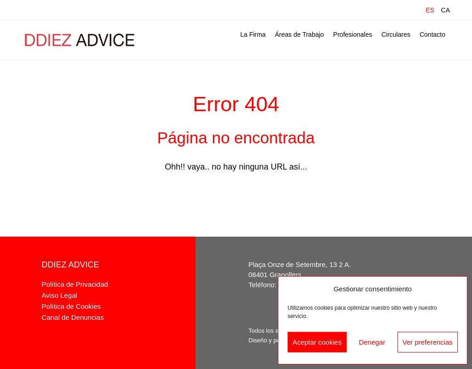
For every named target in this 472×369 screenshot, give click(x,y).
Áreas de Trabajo (299, 34)
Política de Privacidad (75, 284)
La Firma (252, 34)
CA (445, 10)
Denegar (372, 342)
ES (430, 10)
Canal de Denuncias (73, 317)
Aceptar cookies (317, 342)
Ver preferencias (428, 342)
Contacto (432, 34)
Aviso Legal (59, 295)
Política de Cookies (71, 306)
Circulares (395, 34)
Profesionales (352, 34)
